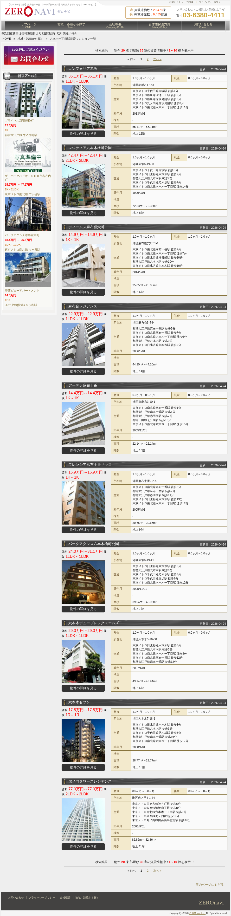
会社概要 (115, 25)
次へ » (157, 59)
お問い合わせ (203, 25)
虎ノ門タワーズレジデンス (90, 781)
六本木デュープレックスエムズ (93, 623)
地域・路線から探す (71, 25)
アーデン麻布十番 (82, 385)
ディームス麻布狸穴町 (86, 227)
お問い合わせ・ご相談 (181, 2)
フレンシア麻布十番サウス (90, 464)
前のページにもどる (210, 884)
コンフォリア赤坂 (82, 68)
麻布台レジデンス (82, 306)
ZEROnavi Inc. (197, 913)
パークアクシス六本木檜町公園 (93, 544)
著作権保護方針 (159, 25)
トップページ (27, 25)
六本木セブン (79, 702)
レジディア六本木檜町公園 (90, 148)
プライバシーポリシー (211, 2)
